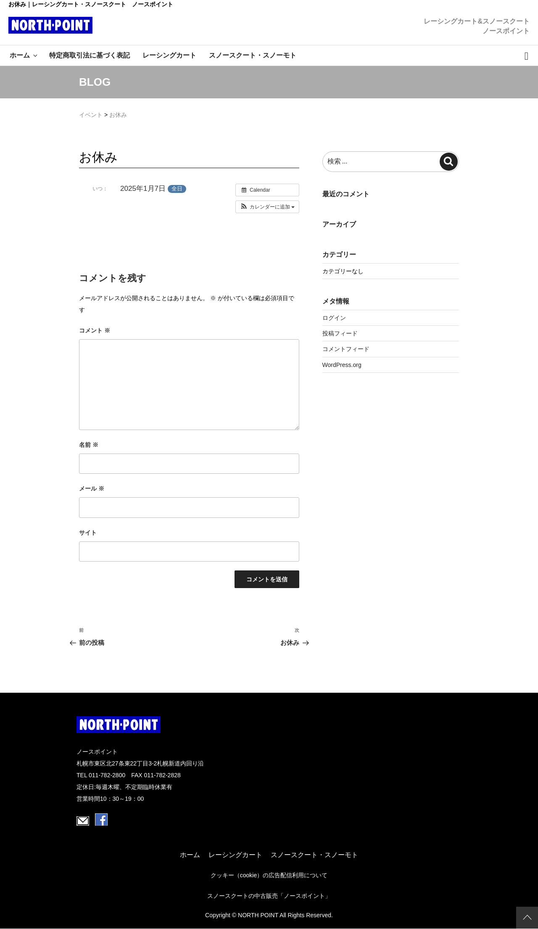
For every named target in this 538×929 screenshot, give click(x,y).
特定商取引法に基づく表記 (89, 55)
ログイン (334, 317)
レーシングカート (169, 55)
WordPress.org (341, 365)
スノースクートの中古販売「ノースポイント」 (269, 895)
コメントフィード (345, 349)
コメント (94, 330)
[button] (267, 207)
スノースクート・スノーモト (252, 55)
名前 (88, 444)
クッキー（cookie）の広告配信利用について (269, 875)
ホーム (24, 55)
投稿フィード (340, 333)
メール (91, 488)
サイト (88, 532)
